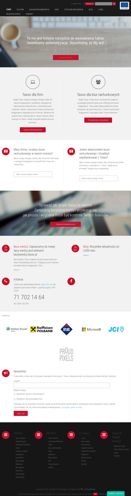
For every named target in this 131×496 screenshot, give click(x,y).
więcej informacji (106, 494)
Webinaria (19, 464)
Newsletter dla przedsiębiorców (28, 399)
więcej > (17, 270)
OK (95, 494)
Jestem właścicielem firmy (33, 130)
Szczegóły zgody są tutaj (71, 407)
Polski (79, 4)
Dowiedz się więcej (65, 57)
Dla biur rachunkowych (39, 10)
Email (16, 381)
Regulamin (85, 454)
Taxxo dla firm (53, 438)
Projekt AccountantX (88, 451)
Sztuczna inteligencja (73, 10)
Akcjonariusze (86, 458)
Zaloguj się (89, 4)
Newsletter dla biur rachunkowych (29, 394)
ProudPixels (90, 489)
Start (8, 10)
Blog (91, 10)
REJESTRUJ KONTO (13, 14)
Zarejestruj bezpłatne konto (65, 224)
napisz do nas (46, 284)
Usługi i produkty (22, 451)
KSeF (57, 10)
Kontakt (29, 14)
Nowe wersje (85, 445)
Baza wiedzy (20, 461)
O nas (100, 10)
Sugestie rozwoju (87, 448)
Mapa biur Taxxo (119, 446)
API (49, 461)
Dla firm (20, 10)
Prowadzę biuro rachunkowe (98, 120)
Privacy (83, 461)
